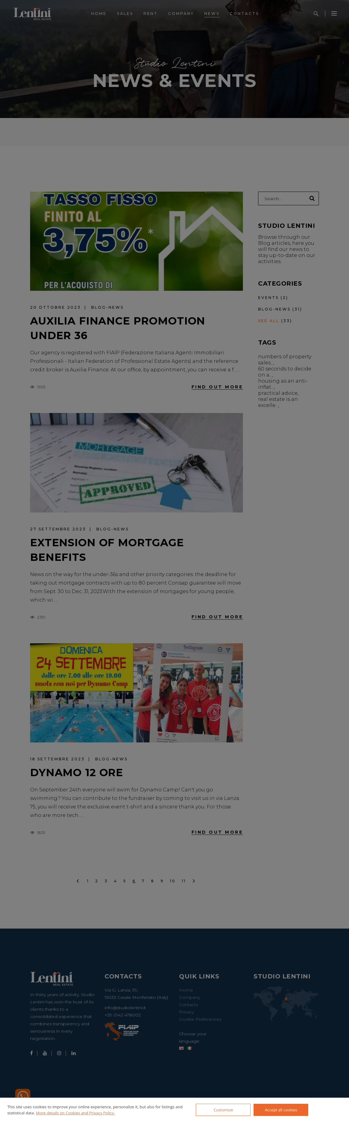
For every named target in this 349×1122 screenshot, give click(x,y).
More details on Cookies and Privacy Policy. (75, 1113)
